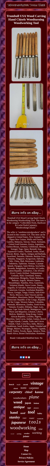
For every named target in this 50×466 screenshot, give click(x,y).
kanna (39, 392)
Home (26, 446)
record (12, 434)
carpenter (34, 387)
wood (17, 402)
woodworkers (19, 398)
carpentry (15, 392)
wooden (26, 433)
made (18, 385)
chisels (15, 388)
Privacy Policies (26, 458)
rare (25, 418)
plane (34, 396)
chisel (28, 392)
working (37, 432)
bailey (39, 413)
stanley (14, 417)
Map (26, 450)
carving (19, 434)
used (22, 413)
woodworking (23, 427)
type (29, 408)
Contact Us (26, 454)
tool (31, 412)
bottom (36, 403)
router (31, 418)
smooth (25, 385)
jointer (26, 436)
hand (14, 412)
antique (19, 407)
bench (11, 384)
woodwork (40, 418)
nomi (23, 387)
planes (36, 408)
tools (35, 422)
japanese (18, 422)
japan (28, 402)
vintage (37, 383)
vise (40, 429)
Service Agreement (26, 461)
